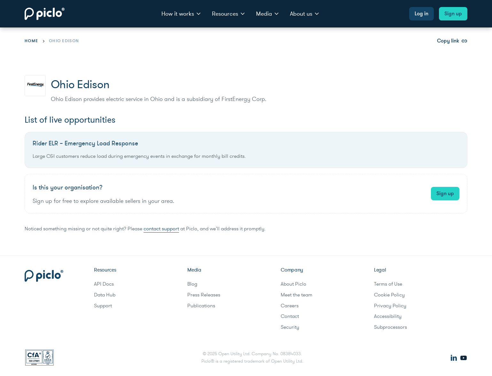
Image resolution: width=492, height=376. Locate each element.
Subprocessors (390, 327)
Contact (290, 316)
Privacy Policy (390, 305)
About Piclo (293, 284)
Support (103, 305)
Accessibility (388, 316)
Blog (192, 284)
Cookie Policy (389, 294)
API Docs (104, 284)
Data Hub (104, 294)
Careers (290, 305)
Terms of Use (388, 284)
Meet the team (296, 294)
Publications (201, 305)
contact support (161, 228)
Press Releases (203, 294)
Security (290, 327)
